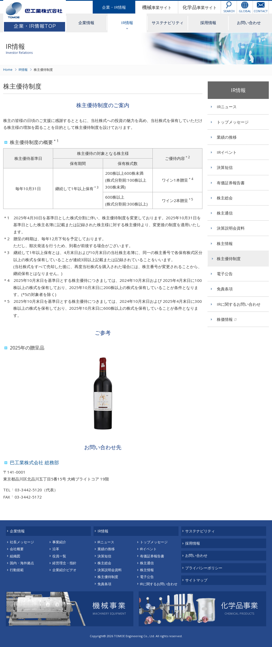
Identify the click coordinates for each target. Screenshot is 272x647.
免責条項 (225, 288)
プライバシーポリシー (203, 567)
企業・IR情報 (114, 7)
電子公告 (225, 273)
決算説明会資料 (231, 228)
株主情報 (225, 243)
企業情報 (86, 22)
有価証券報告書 (231, 182)
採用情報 (208, 22)
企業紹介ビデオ (64, 569)
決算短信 (225, 167)
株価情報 (225, 319)
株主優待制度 (229, 258)
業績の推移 (227, 137)
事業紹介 (59, 542)
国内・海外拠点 (22, 563)
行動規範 (17, 569)
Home (7, 69)
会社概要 (17, 549)
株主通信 (225, 213)
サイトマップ (196, 580)
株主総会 (225, 197)
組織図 (15, 556)
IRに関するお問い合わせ (239, 304)
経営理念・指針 (64, 563)
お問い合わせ (249, 22)
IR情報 (127, 22)
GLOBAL (245, 11)
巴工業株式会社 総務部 (34, 462)
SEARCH (229, 11)
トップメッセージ (233, 122)
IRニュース (227, 106)
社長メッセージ (22, 542)
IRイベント (227, 152)
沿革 (55, 549)
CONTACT (261, 11)
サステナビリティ (168, 22)
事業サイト (157, 7)
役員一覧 (59, 556)
